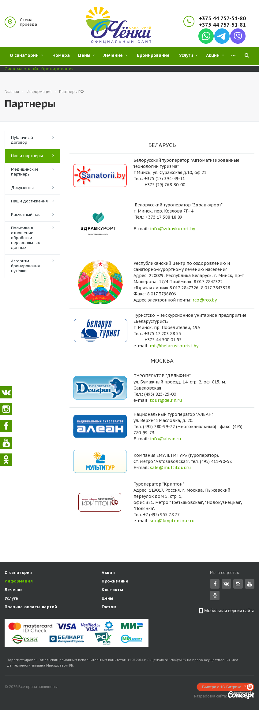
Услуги (11, 598)
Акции (108, 573)
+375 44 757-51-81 (222, 25)
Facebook (215, 584)
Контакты (112, 590)
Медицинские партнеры (25, 172)
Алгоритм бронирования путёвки (25, 265)
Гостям (109, 607)
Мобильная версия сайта (229, 611)
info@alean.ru (165, 439)
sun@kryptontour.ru (172, 520)
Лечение (14, 590)
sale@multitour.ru (170, 467)
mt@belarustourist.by (174, 346)
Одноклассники (215, 595)
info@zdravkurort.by (172, 228)
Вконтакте (226, 584)
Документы (22, 187)
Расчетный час (25, 214)
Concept (241, 696)
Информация (19, 581)
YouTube (249, 584)
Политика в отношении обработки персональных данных (25, 237)
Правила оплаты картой (31, 607)
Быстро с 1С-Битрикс (221, 688)
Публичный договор (22, 140)
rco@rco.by (205, 300)
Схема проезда (28, 22)
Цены (108, 598)
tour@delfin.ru (166, 400)
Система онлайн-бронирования (39, 69)
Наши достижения (29, 201)
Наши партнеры (27, 155)
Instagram (238, 584)
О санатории (18, 573)
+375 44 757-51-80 (222, 18)
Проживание (115, 581)
